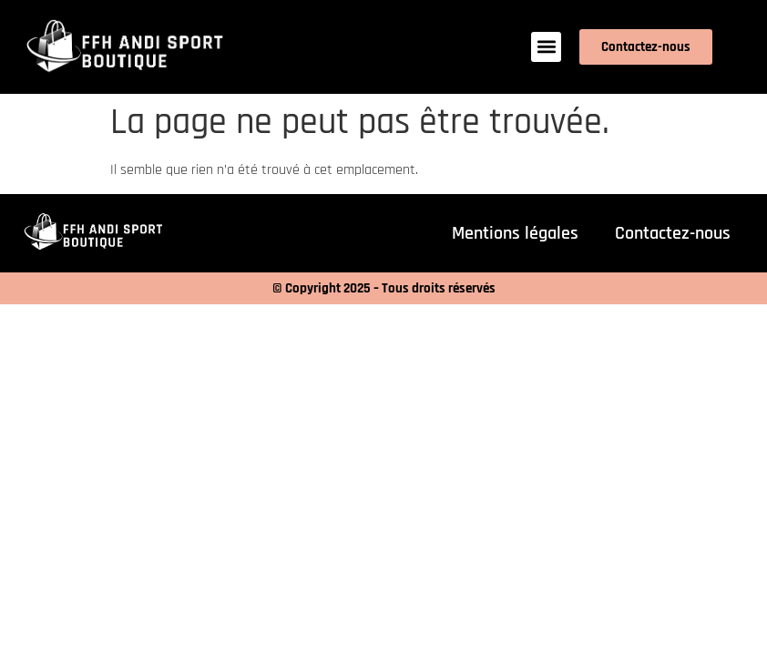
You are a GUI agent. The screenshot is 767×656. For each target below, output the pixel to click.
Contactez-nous (673, 233)
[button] (546, 47)
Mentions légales (515, 233)
